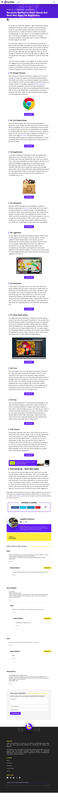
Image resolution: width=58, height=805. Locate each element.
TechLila (10, 22)
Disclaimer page (19, 508)
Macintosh (30, 22)
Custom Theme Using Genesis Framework (18, 794)
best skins (23, 148)
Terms (8, 783)
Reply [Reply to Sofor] (11, 657)
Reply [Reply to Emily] (11, 574)
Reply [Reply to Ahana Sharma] (11, 695)
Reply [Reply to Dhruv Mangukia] (11, 612)
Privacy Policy (10, 780)
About (8, 772)
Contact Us (10, 775)
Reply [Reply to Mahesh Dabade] (14, 587)
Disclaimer (9, 778)
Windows (24, 55)
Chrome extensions (40, 96)
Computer (20, 22)
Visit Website (29, 126)
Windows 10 (25, 220)
